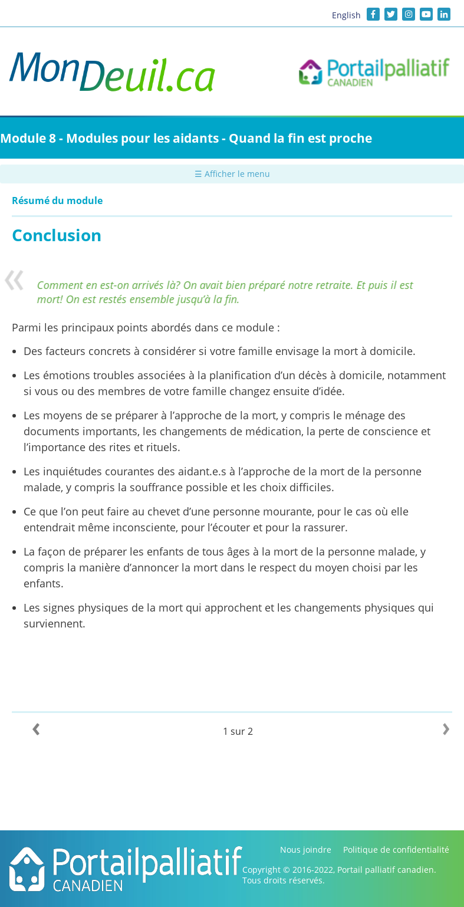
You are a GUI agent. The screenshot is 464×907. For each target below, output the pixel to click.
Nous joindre (305, 849)
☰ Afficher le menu (232, 173)
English (346, 15)
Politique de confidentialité (396, 849)
